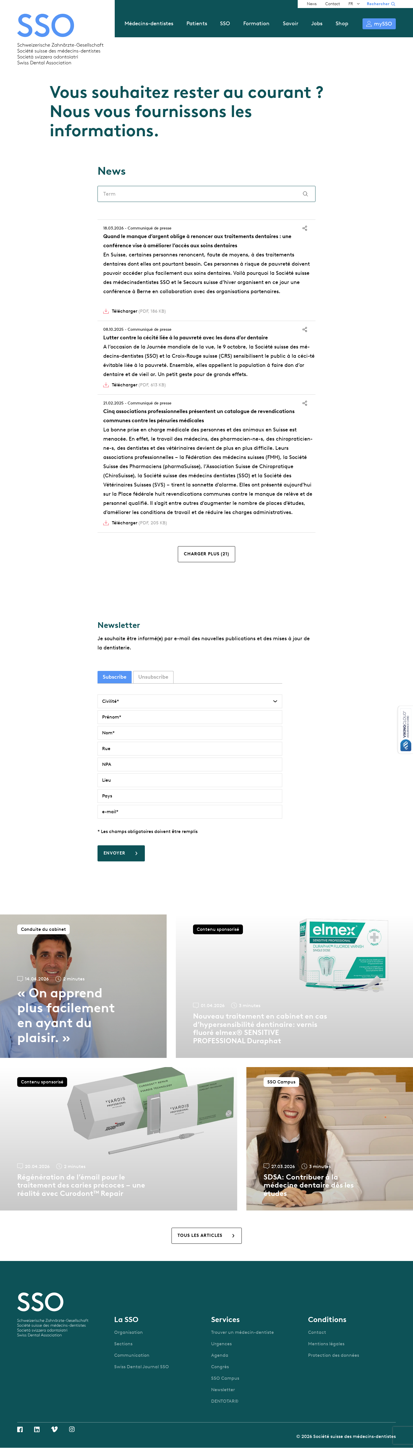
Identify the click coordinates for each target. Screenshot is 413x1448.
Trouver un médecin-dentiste (242, 1332)
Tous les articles (200, 1235)
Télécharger (139, 311)
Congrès (220, 1366)
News (312, 3)
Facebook (20, 1429)
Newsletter (223, 1389)
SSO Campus (225, 1378)
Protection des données (333, 1355)
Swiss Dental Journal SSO (141, 1366)
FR (350, 3)
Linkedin (37, 1429)
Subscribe (114, 677)
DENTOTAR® (225, 1401)
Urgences (221, 1343)
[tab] (115, 677)
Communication (131, 1355)
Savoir (290, 23)
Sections (123, 1343)
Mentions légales (326, 1343)
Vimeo (54, 1429)
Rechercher (378, 3)
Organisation (128, 1332)
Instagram (72, 1429)
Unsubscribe (153, 677)
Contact (332, 3)
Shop (342, 23)
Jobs (316, 23)
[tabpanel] (190, 777)
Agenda (219, 1355)
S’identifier (379, 23)
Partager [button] (304, 228)
